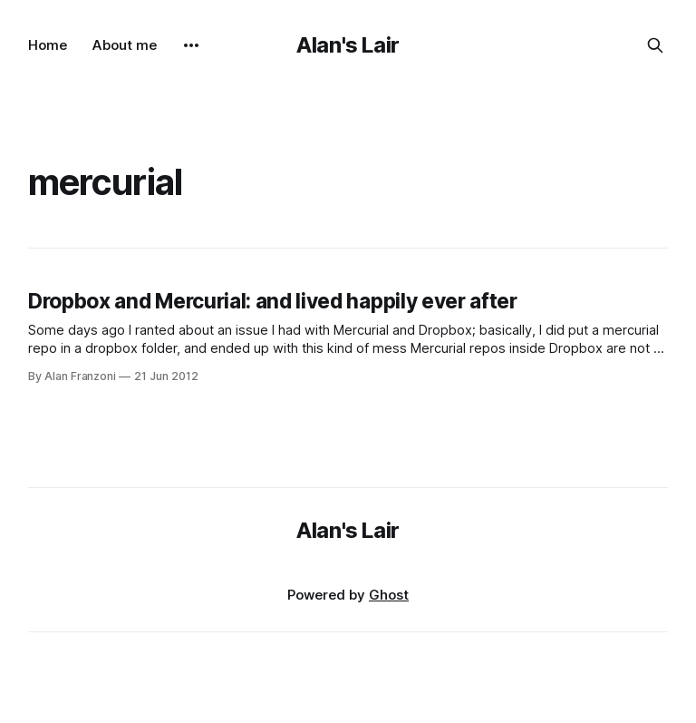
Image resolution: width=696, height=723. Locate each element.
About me (124, 45)
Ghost (389, 594)
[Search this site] (655, 45)
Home (47, 45)
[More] (191, 45)
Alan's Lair (348, 45)
